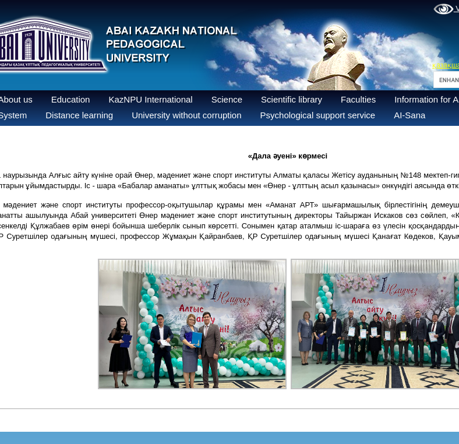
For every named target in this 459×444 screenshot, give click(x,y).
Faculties (358, 99)
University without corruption (186, 115)
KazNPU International (150, 99)
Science (226, 99)
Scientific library (291, 99)
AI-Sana (409, 115)
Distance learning (79, 115)
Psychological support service (318, 115)
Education (70, 99)
